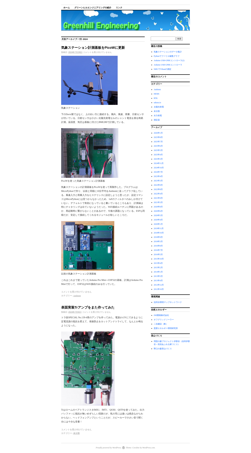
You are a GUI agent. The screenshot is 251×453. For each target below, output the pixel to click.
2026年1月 (158, 133)
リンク (119, 7)
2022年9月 (158, 185)
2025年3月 (158, 159)
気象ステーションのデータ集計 (168, 52)
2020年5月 (158, 215)
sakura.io (157, 102)
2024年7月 (158, 172)
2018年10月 (159, 233)
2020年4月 (158, 220)
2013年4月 (158, 280)
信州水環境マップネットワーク (168, 302)
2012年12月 (159, 285)
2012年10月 (159, 289)
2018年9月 (158, 237)
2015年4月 (158, 263)
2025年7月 (158, 141)
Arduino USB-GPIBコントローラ (168, 65)
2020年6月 (158, 211)
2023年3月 (158, 180)
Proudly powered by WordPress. (108, 447)
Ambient (77, 295)
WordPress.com (148, 447)
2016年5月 (158, 254)
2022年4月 (158, 194)
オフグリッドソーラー (164, 319)
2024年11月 (159, 163)
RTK (156, 98)
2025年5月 (158, 150)
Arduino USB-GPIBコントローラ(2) (169, 60)
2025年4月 (158, 154)
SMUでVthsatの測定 (162, 69)
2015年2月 (158, 267)
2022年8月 (158, 189)
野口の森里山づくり (163, 348)
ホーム (66, 7)
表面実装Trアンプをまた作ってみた (87, 307)
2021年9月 (158, 198)
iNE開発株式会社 (161, 315)
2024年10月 (159, 167)
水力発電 (158, 115)
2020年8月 (158, 207)
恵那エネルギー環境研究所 (166, 328)
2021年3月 (158, 202)
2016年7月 (158, 250)
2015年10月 (159, 259)
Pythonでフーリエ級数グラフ (166, 56)
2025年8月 (158, 137)
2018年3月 (158, 241)
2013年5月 (158, 276)
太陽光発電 (159, 107)
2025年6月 (158, 146)
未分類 (76, 433)
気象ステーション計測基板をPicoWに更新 (93, 47)
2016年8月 (158, 246)
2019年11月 (159, 228)
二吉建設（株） (161, 324)
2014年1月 (158, 272)
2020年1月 (158, 224)
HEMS (156, 94)
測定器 (157, 120)
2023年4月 (158, 176)
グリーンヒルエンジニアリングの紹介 (92, 7)
